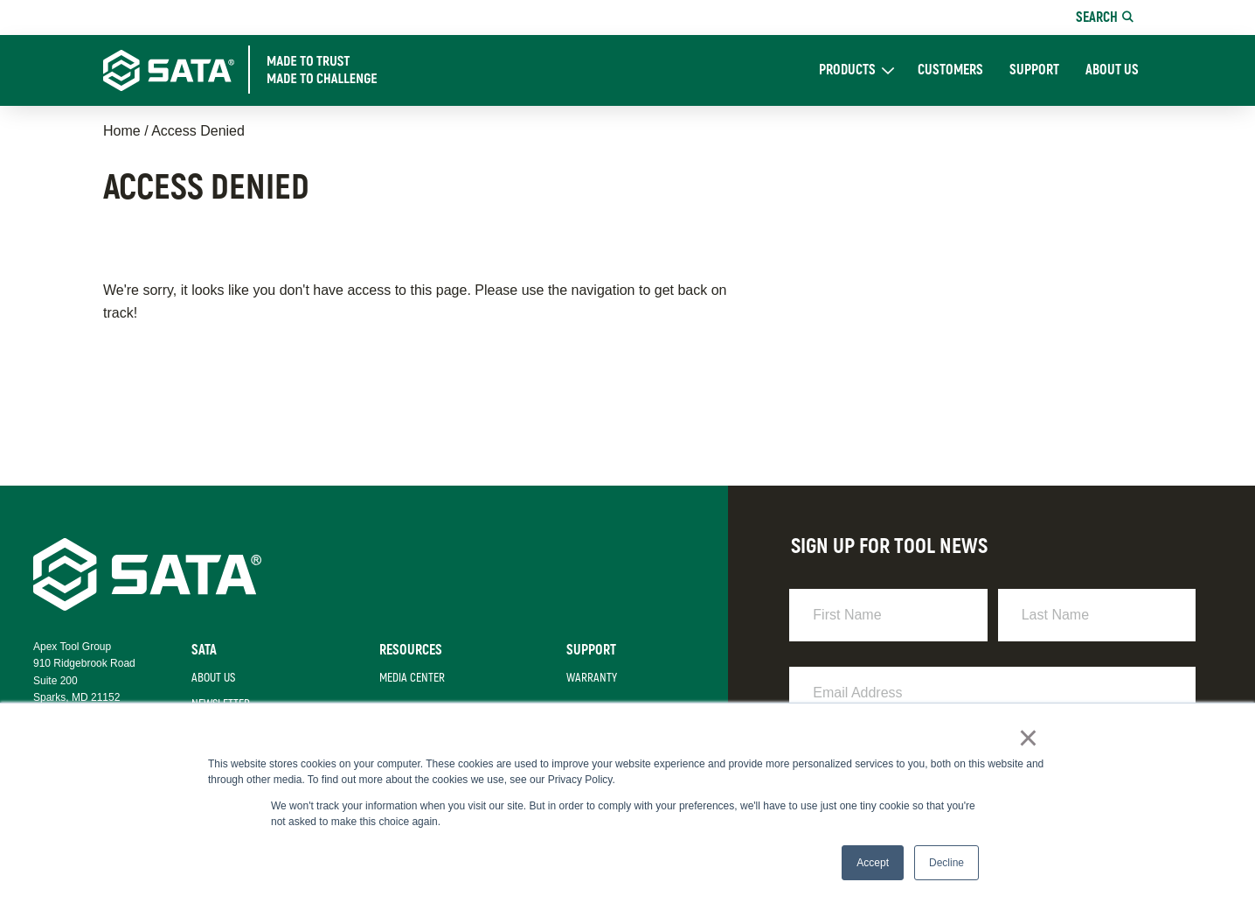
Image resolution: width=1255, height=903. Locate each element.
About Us (1112, 70)
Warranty (587, 677)
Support (1034, 70)
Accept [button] (872, 863)
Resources (405, 650)
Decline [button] (946, 863)
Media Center (407, 677)
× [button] (1029, 739)
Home (122, 130)
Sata (199, 650)
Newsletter (216, 704)
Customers (950, 70)
